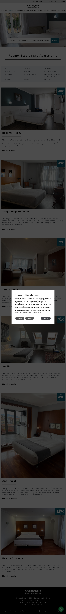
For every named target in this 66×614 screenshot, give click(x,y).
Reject (29, 318)
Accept (20, 318)
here (23, 310)
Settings (46, 318)
